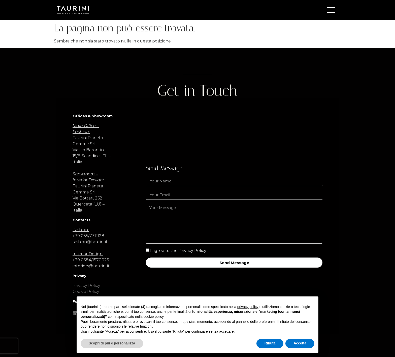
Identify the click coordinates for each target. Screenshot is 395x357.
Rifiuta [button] (270, 343)
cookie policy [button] (153, 317)
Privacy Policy (86, 285)
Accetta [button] (299, 343)
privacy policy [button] (247, 307)
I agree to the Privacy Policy (178, 250)
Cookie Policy (86, 291)
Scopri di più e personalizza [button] (112, 343)
